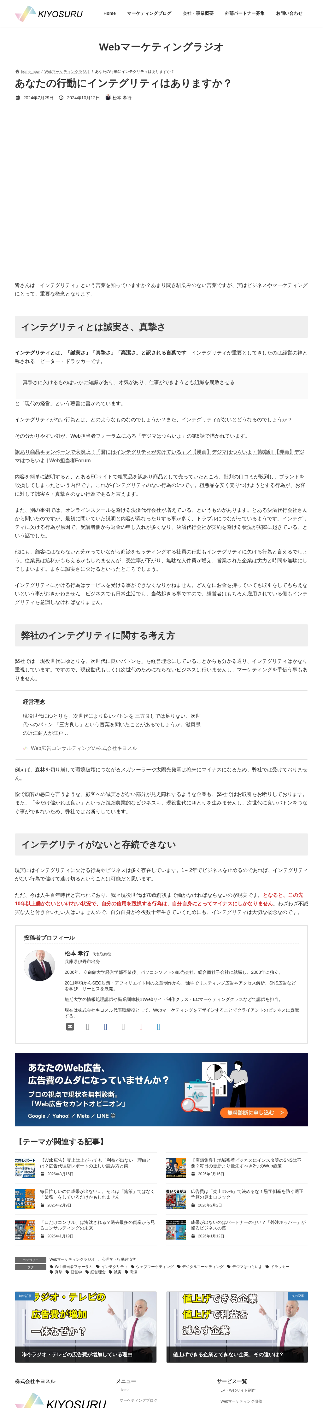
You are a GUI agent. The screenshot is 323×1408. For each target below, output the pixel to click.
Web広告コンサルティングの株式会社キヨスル (80, 748)
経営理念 (34, 702)
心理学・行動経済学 (119, 1259)
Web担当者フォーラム (74, 1267)
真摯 (58, 1272)
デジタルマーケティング (203, 1267)
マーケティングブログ (138, 1400)
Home (125, 1390)
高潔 (133, 1272)
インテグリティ (114, 1267)
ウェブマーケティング (155, 1267)
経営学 (76, 1272)
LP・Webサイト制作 (237, 1390)
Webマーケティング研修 (241, 1401)
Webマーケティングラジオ (72, 1259)
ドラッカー (280, 1267)
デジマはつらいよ (247, 1267)
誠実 (117, 1272)
